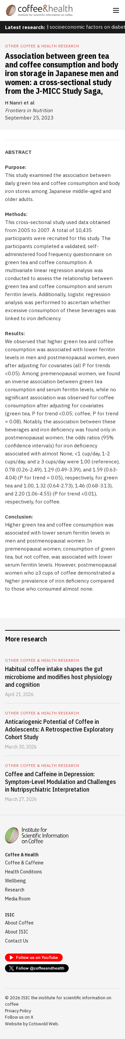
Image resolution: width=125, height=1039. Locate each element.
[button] (116, 10)
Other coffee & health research (42, 46)
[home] (39, 10)
